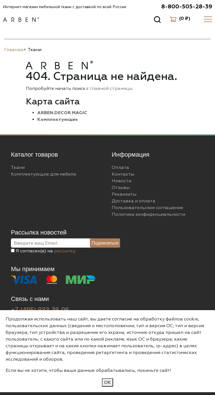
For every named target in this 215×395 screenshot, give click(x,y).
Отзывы (121, 187)
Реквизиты (124, 194)
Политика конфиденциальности (148, 214)
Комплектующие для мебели (43, 174)
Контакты (123, 174)
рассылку (65, 251)
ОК (107, 382)
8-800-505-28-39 (186, 6)
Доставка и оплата (133, 201)
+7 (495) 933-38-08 (40, 309)
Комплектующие (57, 119)
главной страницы (111, 88)
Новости (121, 181)
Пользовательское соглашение (147, 207)
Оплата (120, 167)
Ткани (18, 167)
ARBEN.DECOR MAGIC (62, 113)
